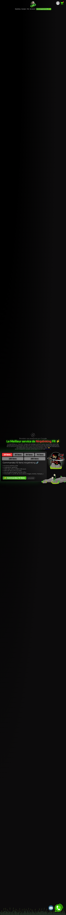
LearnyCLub (48, 449)
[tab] (7, 454)
